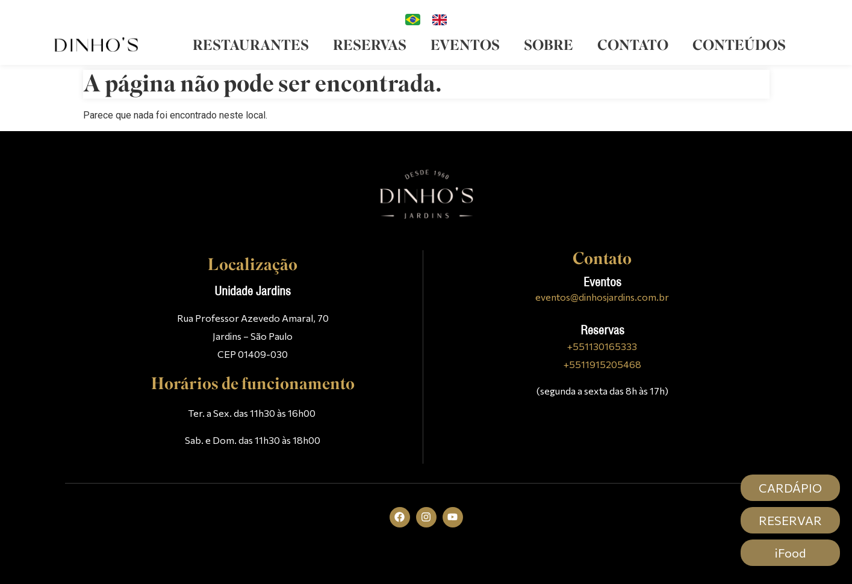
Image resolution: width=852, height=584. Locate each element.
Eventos (465, 45)
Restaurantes (251, 45)
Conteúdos (739, 45)
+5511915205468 (602, 364)
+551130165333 (602, 346)
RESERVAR (790, 520)
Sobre (548, 45)
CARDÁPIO (790, 488)
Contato (632, 45)
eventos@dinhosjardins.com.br (602, 297)
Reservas (369, 45)
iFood (790, 553)
